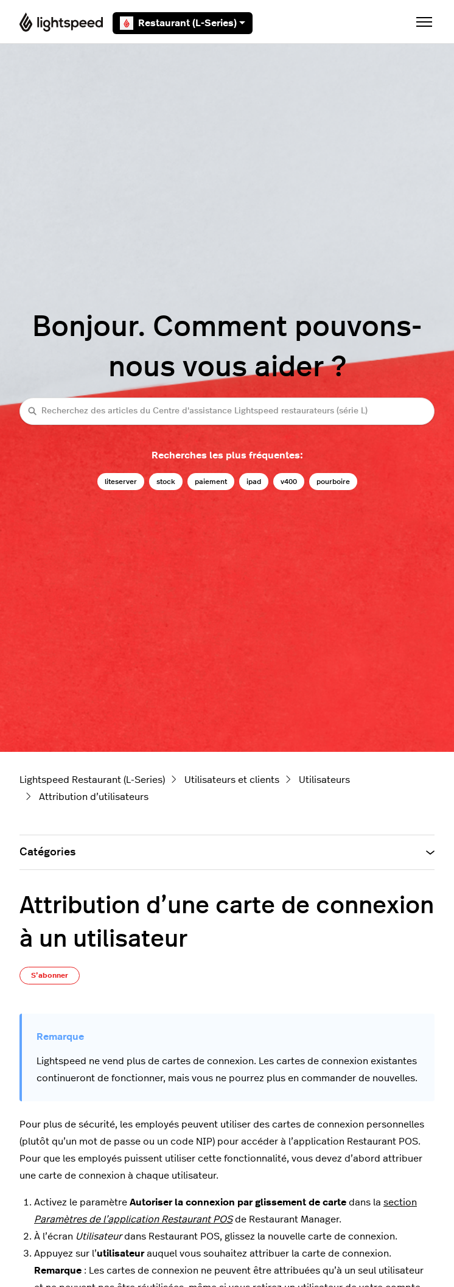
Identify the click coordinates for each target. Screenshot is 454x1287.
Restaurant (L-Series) (182, 23)
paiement (211, 481)
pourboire (333, 481)
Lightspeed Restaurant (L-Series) (92, 780)
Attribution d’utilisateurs (93, 797)
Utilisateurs (324, 780)
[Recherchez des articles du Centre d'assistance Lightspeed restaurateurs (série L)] (227, 411)
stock (165, 481)
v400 (289, 481)
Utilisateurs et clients (231, 780)
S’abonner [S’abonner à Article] (49, 975)
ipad (253, 481)
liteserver (121, 481)
